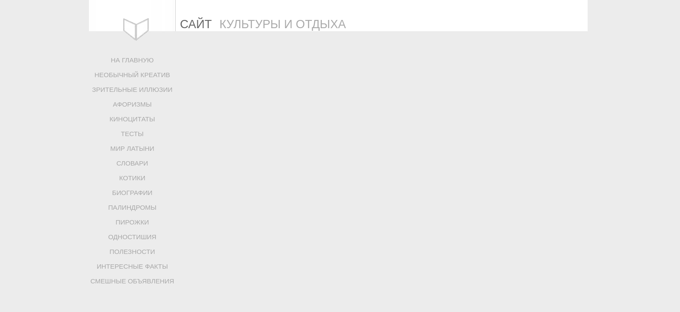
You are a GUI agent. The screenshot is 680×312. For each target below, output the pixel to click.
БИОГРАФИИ (132, 192)
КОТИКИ (132, 178)
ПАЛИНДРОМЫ (132, 207)
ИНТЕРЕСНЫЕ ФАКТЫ (132, 266)
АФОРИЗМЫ (132, 104)
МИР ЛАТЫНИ (132, 148)
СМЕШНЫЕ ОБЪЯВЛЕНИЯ (132, 281)
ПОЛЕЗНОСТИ (132, 251)
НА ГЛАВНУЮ (132, 60)
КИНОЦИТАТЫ (132, 119)
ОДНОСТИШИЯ (132, 236)
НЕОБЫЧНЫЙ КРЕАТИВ (132, 74)
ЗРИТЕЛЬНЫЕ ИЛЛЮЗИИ (132, 89)
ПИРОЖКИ (132, 222)
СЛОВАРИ (132, 163)
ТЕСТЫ (132, 133)
